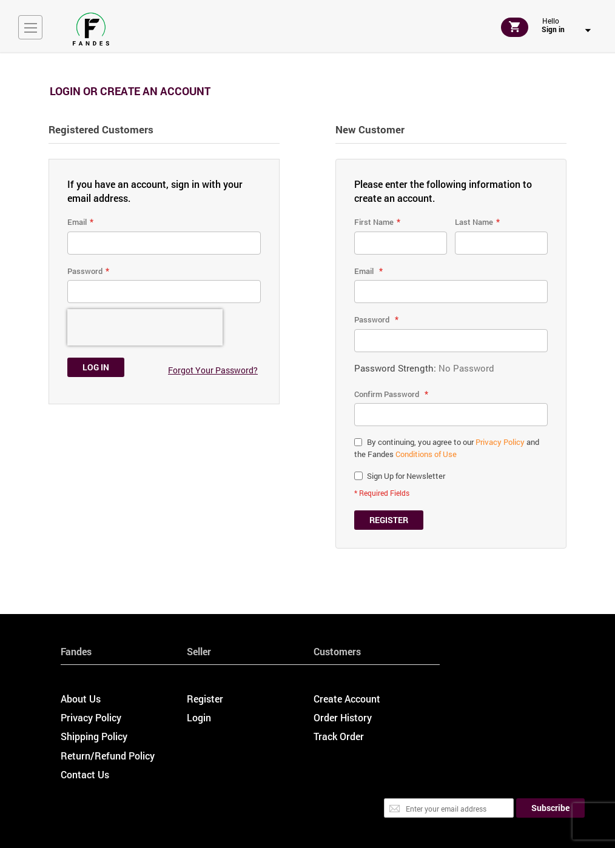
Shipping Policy (94, 736)
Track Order (339, 736)
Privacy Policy (500, 441)
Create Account (347, 698)
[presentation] (145, 327)
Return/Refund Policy (108, 755)
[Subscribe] (550, 808)
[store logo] (91, 29)
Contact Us (85, 774)
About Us (81, 698)
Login (199, 717)
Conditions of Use (426, 454)
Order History (343, 717)
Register (205, 698)
